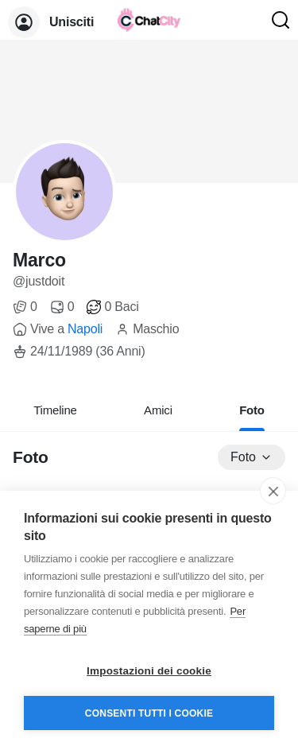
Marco (39, 260)
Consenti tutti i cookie (149, 713)
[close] (273, 490)
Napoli (85, 329)
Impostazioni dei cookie (149, 671)
